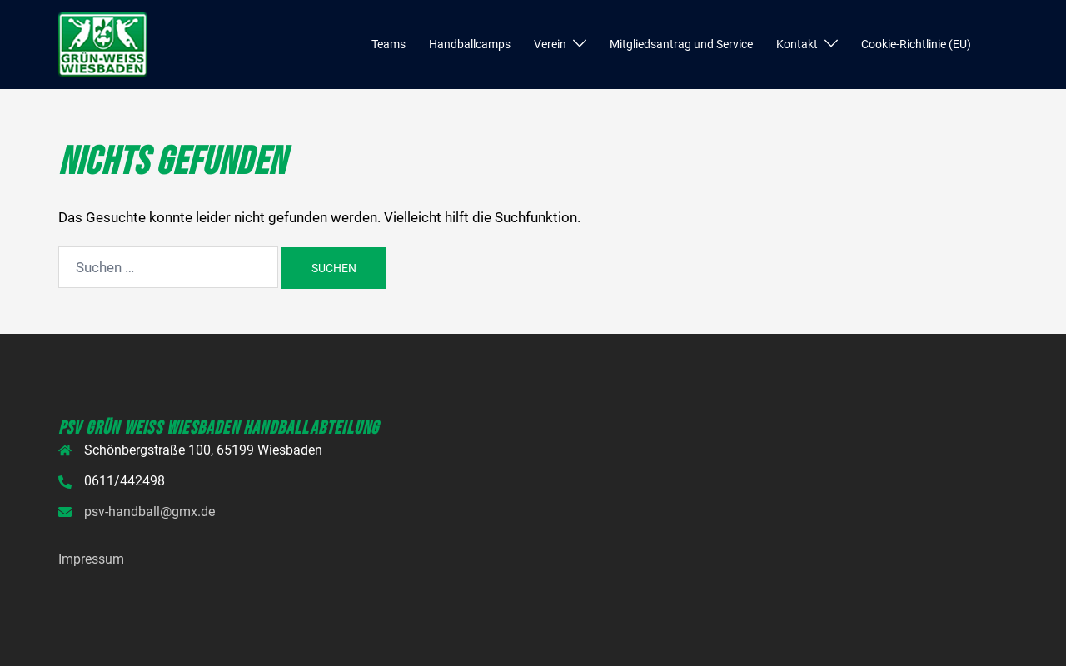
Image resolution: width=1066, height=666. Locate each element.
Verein (550, 44)
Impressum (91, 559)
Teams (388, 44)
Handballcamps (470, 44)
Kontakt (797, 44)
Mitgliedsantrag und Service (681, 44)
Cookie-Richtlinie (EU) (916, 44)
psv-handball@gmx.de (149, 511)
